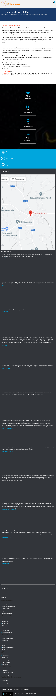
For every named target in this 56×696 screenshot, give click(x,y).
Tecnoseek (7, 71)
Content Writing (5, 675)
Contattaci (9, 152)
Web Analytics (5, 664)
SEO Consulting (5, 657)
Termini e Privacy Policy (30, 693)
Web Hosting (5, 640)
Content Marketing (6, 662)
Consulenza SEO (5, 670)
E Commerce (5, 623)
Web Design (4, 604)
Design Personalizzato (7, 613)
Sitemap (17, 693)
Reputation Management (7, 672)
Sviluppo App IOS (6, 683)
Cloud (3, 645)
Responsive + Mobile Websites (8, 606)
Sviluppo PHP (5, 621)
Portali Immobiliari (6, 649)
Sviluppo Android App (7, 632)
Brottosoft (5, 592)
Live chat (8, 165)
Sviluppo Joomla (5, 628)
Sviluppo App (5, 680)
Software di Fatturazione (7, 638)
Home (3, 17)
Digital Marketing (5, 655)
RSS (22, 693)
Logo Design (5, 610)
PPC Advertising (5, 660)
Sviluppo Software (6, 630)
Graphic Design (5, 608)
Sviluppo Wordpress (6, 625)
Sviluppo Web (5, 618)
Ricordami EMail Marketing (8, 647)
